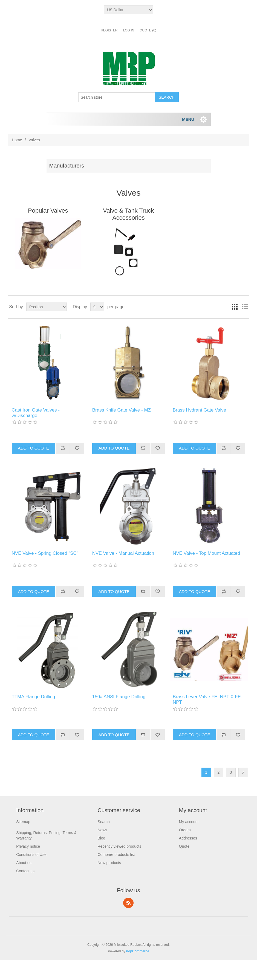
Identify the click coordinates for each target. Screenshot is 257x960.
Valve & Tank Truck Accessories (128, 214)
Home (17, 140)
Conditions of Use (31, 854)
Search (104, 822)
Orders (185, 830)
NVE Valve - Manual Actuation (123, 553)
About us (23, 863)
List (244, 307)
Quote (184, 846)
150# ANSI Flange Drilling (119, 696)
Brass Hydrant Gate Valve (199, 410)
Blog (101, 838)
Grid (235, 307)
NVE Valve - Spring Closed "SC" (45, 553)
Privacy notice (28, 846)
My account (189, 822)
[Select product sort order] (46, 307)
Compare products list (116, 854)
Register (109, 30)
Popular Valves (48, 210)
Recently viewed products (120, 846)
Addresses (188, 838)
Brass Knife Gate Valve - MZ (121, 410)
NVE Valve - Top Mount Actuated (206, 553)
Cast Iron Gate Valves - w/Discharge (36, 412)
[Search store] (116, 97)
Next (243, 772)
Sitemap (23, 822)
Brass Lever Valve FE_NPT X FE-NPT (207, 699)
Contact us (25, 871)
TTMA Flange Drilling (33, 696)
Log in (128, 30)
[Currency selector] (128, 9)
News (102, 830)
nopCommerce (137, 951)
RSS (128, 903)
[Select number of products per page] (97, 307)
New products (109, 863)
